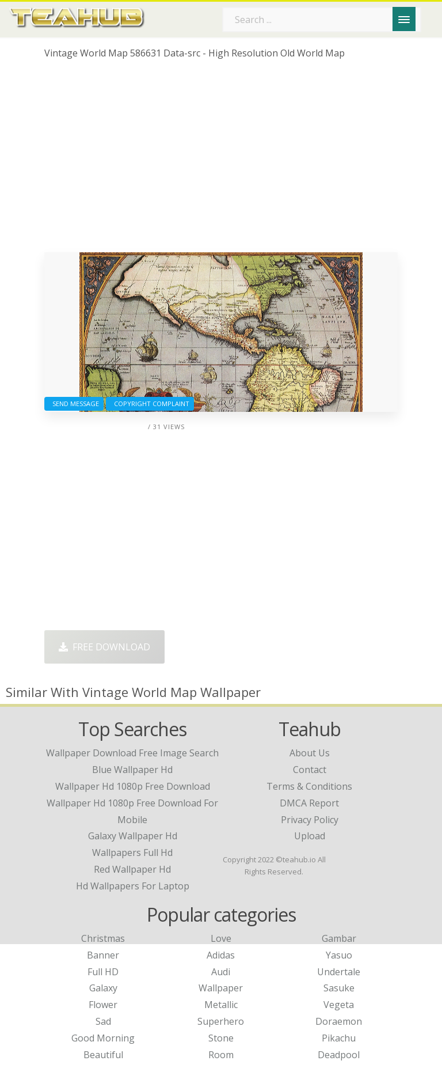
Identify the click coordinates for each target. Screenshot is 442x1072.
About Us (309, 753)
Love (221, 938)
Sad (103, 1021)
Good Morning (103, 1038)
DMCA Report (309, 803)
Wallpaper (221, 988)
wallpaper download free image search (132, 753)
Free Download (104, 647)
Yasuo (339, 955)
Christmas (103, 938)
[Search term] (321, 19)
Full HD (103, 971)
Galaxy (103, 988)
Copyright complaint (149, 403)
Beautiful (103, 1054)
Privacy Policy (309, 819)
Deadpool (339, 1054)
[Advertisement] (221, 160)
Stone (221, 1038)
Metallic (221, 1004)
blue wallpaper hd (132, 769)
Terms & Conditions (309, 786)
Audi (220, 971)
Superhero (220, 1021)
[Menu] (404, 19)
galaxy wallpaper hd (132, 835)
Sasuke (339, 988)
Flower (103, 1004)
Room (221, 1054)
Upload (309, 835)
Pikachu (339, 1038)
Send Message (74, 403)
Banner (103, 955)
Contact (309, 769)
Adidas (221, 955)
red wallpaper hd (132, 869)
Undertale (338, 971)
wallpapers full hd (132, 852)
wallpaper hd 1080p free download (132, 786)
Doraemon (338, 1021)
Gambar (339, 938)
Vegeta (338, 1004)
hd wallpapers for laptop (132, 886)
